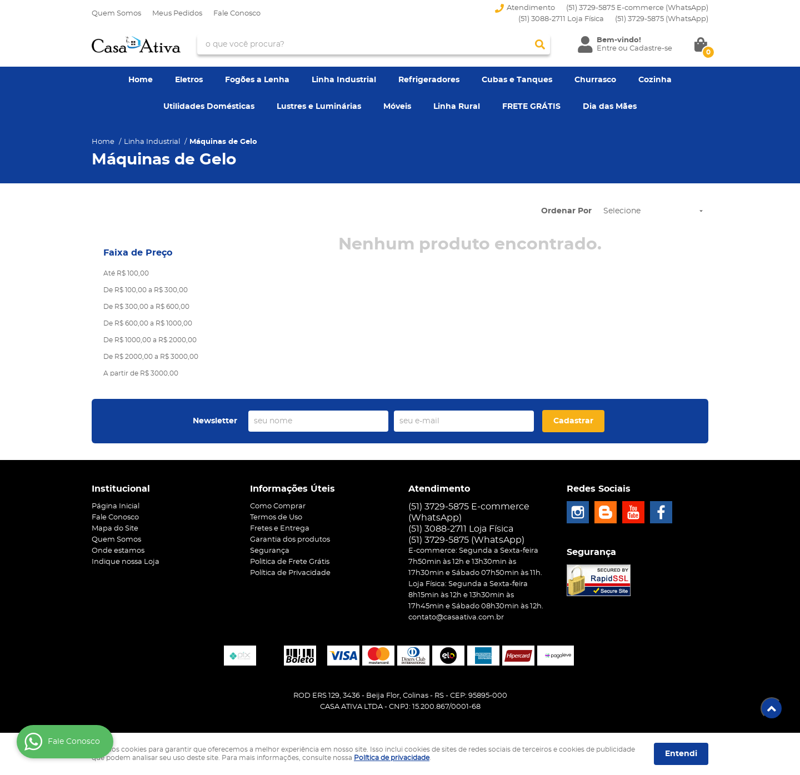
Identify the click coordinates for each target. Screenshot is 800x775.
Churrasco (595, 80)
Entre (607, 48)
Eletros (189, 80)
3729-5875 (661, 19)
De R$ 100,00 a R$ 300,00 (145, 290)
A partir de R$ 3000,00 (140, 373)
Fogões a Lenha (257, 80)
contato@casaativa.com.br (456, 617)
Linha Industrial (344, 80)
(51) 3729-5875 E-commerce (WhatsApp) (637, 8)
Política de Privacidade (290, 573)
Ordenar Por (566, 211)
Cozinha (655, 80)
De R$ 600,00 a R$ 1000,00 (147, 323)
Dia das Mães (610, 107)
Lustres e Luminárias (319, 107)
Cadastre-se (650, 48)
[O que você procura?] (540, 44)
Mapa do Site (115, 528)
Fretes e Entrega (279, 528)
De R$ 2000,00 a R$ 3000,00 (150, 356)
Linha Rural (456, 107)
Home (140, 80)
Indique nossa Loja (125, 562)
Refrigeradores (428, 80)
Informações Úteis (292, 488)
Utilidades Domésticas (208, 107)
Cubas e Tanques (517, 80)
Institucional (121, 488)
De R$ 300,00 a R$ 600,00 (146, 306)
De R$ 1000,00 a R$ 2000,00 (150, 340)
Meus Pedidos (177, 13)
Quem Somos (116, 13)
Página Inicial (115, 506)
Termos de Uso (276, 517)
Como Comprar (278, 506)
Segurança (269, 550)
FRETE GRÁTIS (531, 107)
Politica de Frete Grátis (289, 562)
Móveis (397, 107)
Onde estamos (118, 550)
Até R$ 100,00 (126, 273)
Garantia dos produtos (290, 539)
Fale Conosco (237, 13)
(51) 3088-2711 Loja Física (561, 19)
